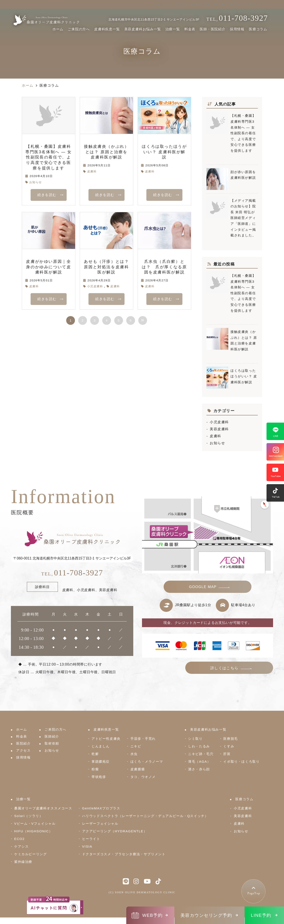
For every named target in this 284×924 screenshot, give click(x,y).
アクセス (23, 750)
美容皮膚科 (219, 429)
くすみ (228, 746)
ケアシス (21, 846)
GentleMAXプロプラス (101, 808)
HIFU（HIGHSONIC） (33, 831)
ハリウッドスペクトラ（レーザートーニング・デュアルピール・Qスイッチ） (145, 816)
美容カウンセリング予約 (206, 915)
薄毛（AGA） (199, 761)
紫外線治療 (23, 862)
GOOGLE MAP (203, 587)
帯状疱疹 (99, 777)
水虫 (134, 754)
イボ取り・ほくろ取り (241, 761)
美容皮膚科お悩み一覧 (142, 29)
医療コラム (258, 29)
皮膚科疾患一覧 (107, 29)
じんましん (101, 746)
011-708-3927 (72, 573)
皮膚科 (92, 171)
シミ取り (195, 738)
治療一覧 (172, 29)
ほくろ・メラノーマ (146, 761)
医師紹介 (52, 736)
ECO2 (19, 839)
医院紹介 (23, 743)
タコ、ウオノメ (143, 777)
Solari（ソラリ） (28, 816)
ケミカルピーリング (30, 854)
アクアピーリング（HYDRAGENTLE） (114, 831)
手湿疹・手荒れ (143, 738)
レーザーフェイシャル (100, 823)
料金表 (189, 29)
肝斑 (226, 754)
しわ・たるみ (199, 746)
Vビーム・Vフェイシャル (34, 823)
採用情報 (237, 29)
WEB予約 (152, 915)
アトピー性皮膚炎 (106, 738)
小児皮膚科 (95, 286)
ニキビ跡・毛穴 (200, 754)
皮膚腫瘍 (137, 769)
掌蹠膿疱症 (101, 761)
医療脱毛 (230, 738)
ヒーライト (91, 839)
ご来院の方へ (79, 29)
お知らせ (35, 182)
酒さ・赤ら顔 (199, 769)
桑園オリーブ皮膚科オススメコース (43, 808)
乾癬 (95, 754)
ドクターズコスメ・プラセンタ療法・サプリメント (124, 854)
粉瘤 (95, 769)
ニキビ (135, 746)
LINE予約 (261, 915)
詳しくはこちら (236, 669)
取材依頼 (52, 743)
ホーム (57, 29)
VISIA (87, 846)
